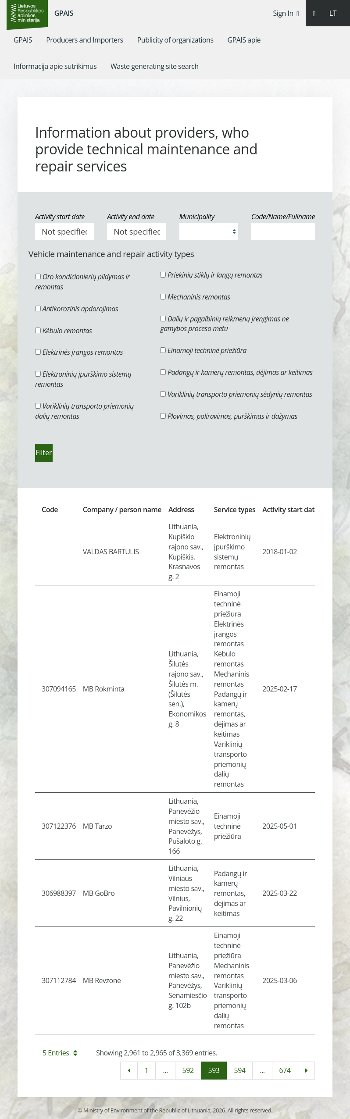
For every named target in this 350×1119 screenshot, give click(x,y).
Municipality (196, 216)
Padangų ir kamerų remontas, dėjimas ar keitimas (236, 372)
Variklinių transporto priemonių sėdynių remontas (236, 394)
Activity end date (130, 216)
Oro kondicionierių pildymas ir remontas (82, 282)
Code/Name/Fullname (283, 216)
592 (188, 1070)
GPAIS (63, 13)
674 (285, 1070)
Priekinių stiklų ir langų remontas (211, 275)
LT (332, 13)
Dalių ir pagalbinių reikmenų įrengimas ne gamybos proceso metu (224, 324)
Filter (44, 452)
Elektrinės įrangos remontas (79, 352)
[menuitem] (23, 40)
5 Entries (60, 1053)
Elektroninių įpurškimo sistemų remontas (83, 379)
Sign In (286, 13)
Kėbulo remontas (63, 330)
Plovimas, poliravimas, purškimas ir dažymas (228, 416)
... (165, 1070)
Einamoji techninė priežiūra (203, 350)
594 (239, 1070)
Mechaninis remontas (195, 297)
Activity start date (60, 216)
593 (214, 1070)
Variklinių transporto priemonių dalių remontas (84, 411)
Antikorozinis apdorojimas (76, 309)
